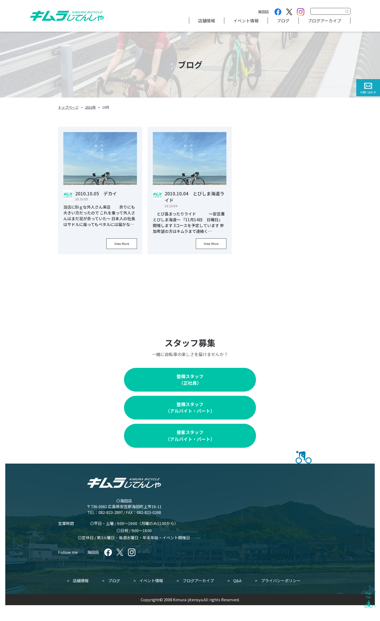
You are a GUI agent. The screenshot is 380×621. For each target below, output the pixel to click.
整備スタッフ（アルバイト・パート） (190, 407)
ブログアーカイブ (324, 20)
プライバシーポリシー (281, 580)
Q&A (237, 580)
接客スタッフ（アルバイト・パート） (190, 435)
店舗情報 (206, 20)
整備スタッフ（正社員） (190, 379)
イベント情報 (246, 20)
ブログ (283, 20)
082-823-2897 (110, 512)
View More (121, 243)
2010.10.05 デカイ (96, 193)
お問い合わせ (368, 92)
